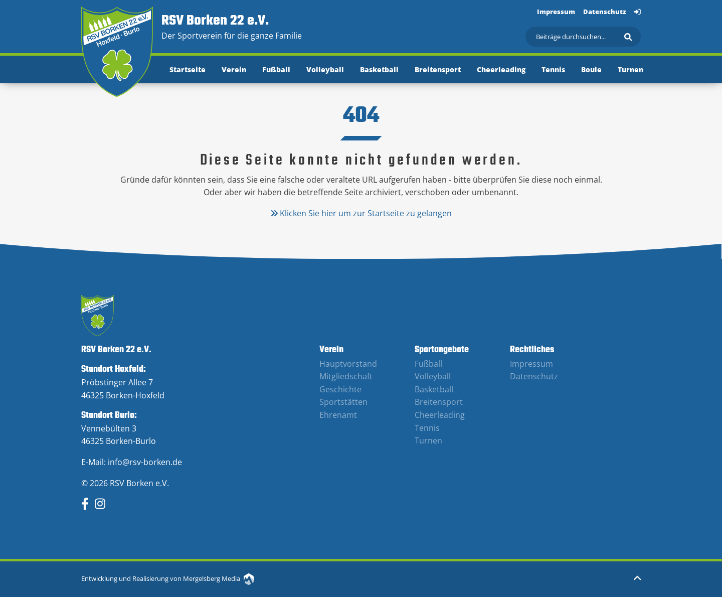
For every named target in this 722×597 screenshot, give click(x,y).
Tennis (553, 69)
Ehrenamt (338, 414)
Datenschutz (604, 11)
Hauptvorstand (348, 363)
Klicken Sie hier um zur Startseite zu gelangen (361, 213)
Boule (591, 69)
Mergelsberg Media (218, 578)
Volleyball (325, 69)
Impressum (556, 11)
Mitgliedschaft (346, 376)
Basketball (379, 69)
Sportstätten (343, 401)
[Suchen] (583, 37)
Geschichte (340, 389)
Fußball (276, 69)
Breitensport (438, 69)
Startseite (187, 69)
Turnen (630, 69)
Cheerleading (501, 69)
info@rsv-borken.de (145, 462)
